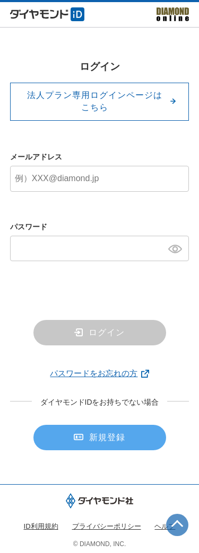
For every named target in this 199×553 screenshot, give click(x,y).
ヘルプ (164, 526)
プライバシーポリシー (106, 526)
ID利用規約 (41, 526)
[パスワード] (99, 248)
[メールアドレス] (99, 178)
